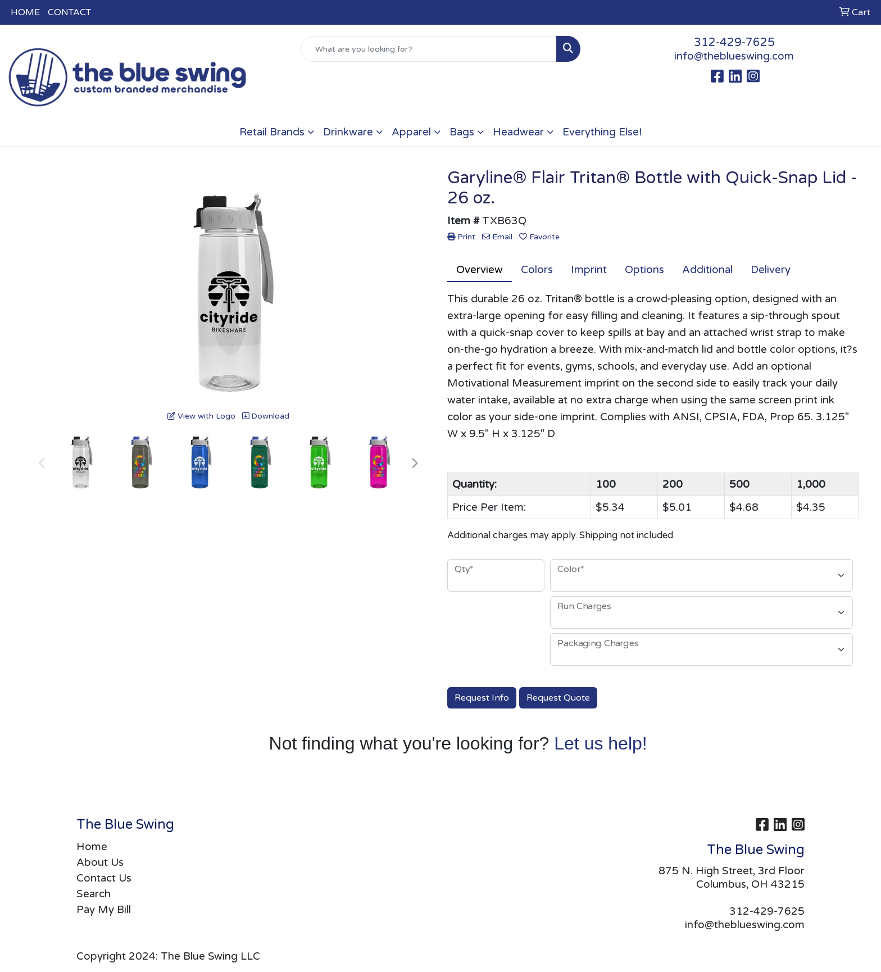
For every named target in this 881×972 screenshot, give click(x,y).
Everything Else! (602, 132)
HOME (25, 12)
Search (93, 894)
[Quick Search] (429, 49)
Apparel (411, 132)
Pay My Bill (103, 909)
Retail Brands (272, 132)
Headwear (518, 132)
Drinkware (348, 132)
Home (91, 847)
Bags (461, 132)
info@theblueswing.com (734, 56)
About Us (100, 862)
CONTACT (69, 12)
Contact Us (103, 878)
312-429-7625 (734, 42)
